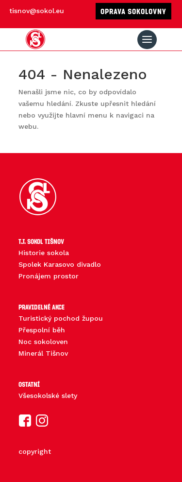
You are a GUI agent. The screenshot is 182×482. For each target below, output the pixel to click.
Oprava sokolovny (133, 11)
